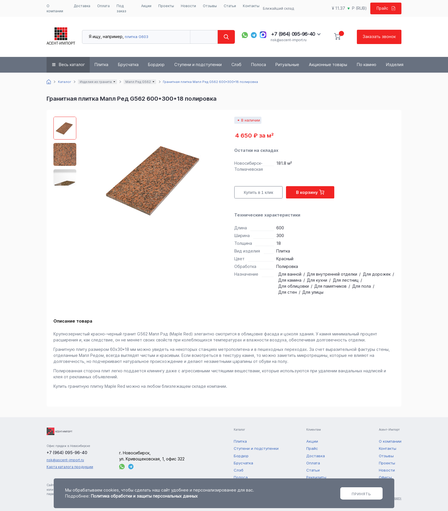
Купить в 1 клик (258, 192)
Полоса (258, 64)
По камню (366, 64)
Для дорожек (377, 274)
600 (280, 227)
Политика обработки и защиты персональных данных (144, 496)
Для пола (361, 286)
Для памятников (330, 286)
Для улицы (312, 292)
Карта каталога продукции (70, 467)
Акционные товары (328, 64)
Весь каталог (72, 64)
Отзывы (210, 6)
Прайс (385, 8)
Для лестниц (346, 280)
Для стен (287, 292)
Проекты (166, 6)
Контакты (251, 6)
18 (278, 243)
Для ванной (289, 274)
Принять (361, 494)
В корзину (310, 192)
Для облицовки (293, 286)
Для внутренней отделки (332, 274)
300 (280, 235)
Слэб (236, 64)
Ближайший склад (277, 8)
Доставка (82, 6)
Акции (146, 6)
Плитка (101, 64)
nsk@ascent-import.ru (288, 40)
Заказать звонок (379, 36)
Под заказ (121, 8)
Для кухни (317, 280)
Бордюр (156, 64)
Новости (188, 6)
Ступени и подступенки (198, 64)
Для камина (289, 280)
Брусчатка (128, 64)
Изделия (394, 64)
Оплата (103, 6)
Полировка (287, 266)
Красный (284, 258)
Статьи (230, 6)
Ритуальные (287, 64)
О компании (55, 8)
